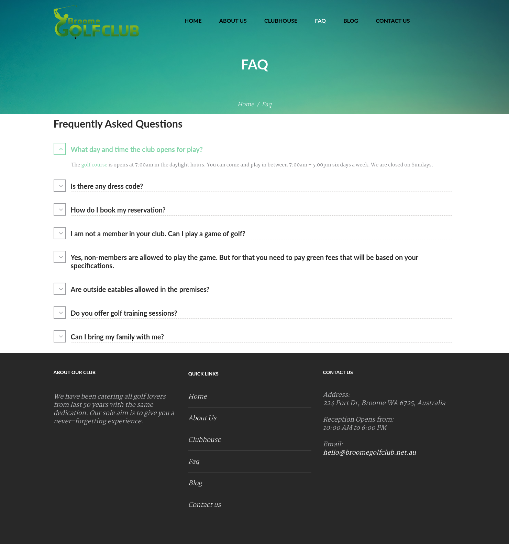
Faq (320, 20)
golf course (93, 165)
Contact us (393, 20)
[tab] (255, 150)
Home (193, 20)
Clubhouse (280, 20)
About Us (233, 20)
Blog (350, 20)
